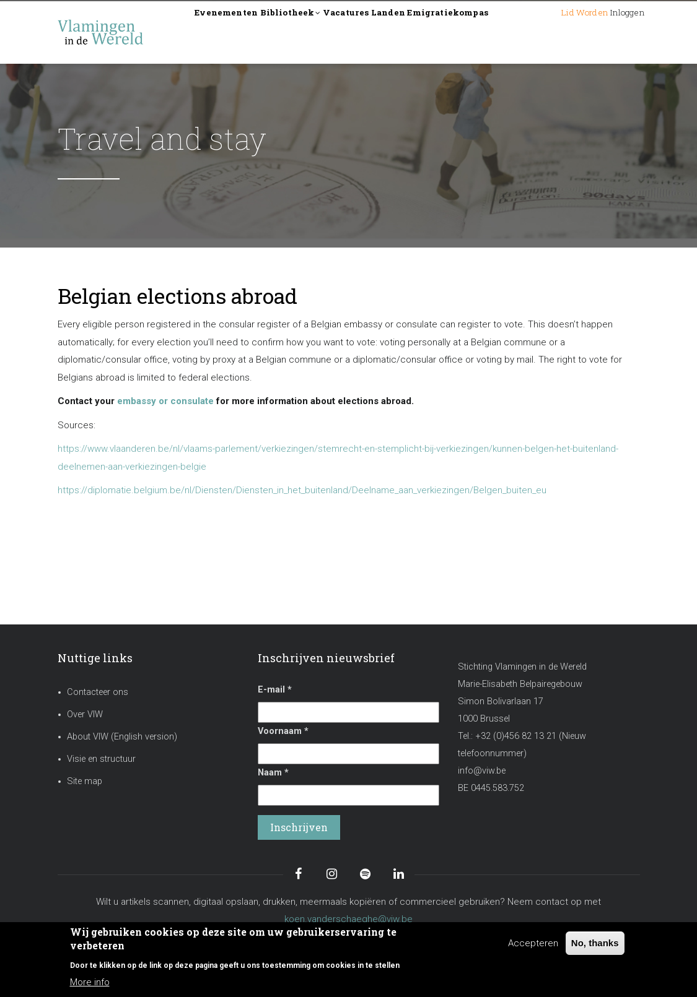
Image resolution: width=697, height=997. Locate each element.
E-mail (275, 689)
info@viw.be (482, 771)
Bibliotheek (325, 33)
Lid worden (546, 31)
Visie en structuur (101, 759)
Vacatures (401, 31)
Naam (273, 772)
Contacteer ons (97, 692)
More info (90, 982)
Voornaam (283, 731)
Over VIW (85, 714)
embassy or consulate (165, 401)
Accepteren (533, 943)
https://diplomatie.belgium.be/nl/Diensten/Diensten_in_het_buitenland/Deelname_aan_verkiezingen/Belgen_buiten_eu (302, 490)
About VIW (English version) (122, 737)
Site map (84, 781)
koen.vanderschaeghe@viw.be (348, 919)
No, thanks (595, 943)
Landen (462, 31)
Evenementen (238, 31)
